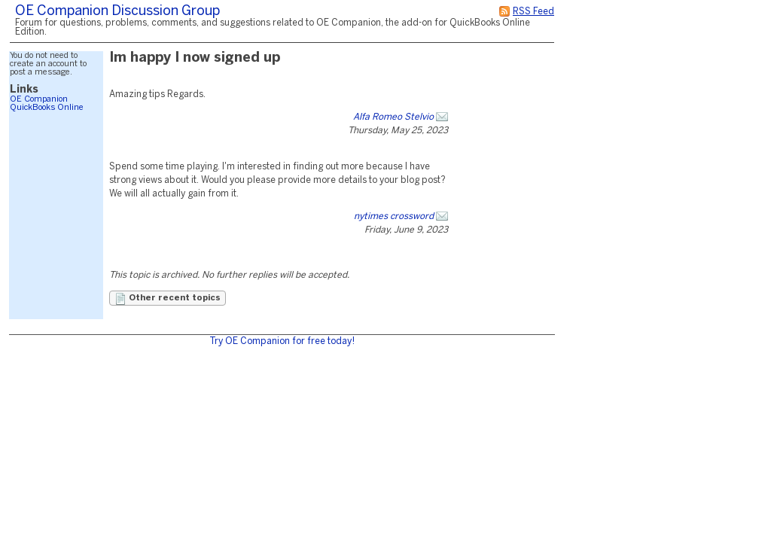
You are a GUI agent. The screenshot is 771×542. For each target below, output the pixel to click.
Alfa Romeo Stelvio (393, 117)
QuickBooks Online (47, 107)
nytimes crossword (394, 216)
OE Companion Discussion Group (117, 11)
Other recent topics (167, 299)
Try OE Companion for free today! (282, 341)
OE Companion (39, 99)
